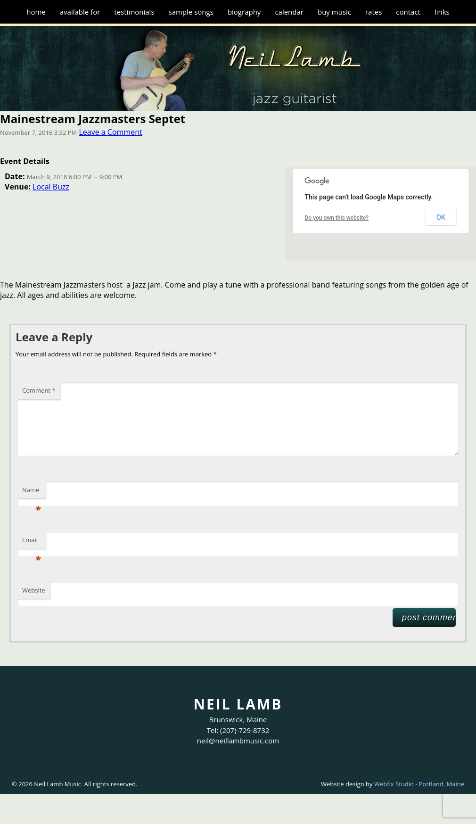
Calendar (289, 11)
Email (31, 542)
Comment (39, 390)
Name (31, 492)
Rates (373, 11)
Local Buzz (51, 186)
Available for (80, 11)
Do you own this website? (337, 217)
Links (442, 11)
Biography (244, 11)
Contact (408, 11)
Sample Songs (191, 11)
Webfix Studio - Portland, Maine (419, 784)
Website (33, 590)
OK (440, 217)
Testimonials (134, 11)
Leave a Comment (110, 132)
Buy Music (334, 11)
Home (36, 11)
